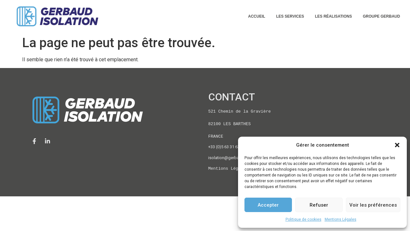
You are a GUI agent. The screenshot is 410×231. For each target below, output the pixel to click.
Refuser (319, 205)
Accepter (268, 205)
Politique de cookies (303, 219)
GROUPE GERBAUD (381, 16)
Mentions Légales (340, 219)
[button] (397, 145)
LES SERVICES (290, 16)
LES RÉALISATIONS (333, 16)
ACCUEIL (256, 16)
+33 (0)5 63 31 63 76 (226, 146)
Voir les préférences (373, 205)
